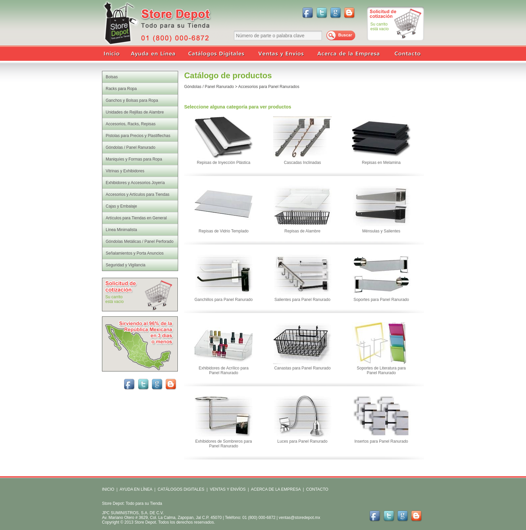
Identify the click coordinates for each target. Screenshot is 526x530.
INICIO (108, 489)
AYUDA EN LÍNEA (135, 489)
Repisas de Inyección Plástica (223, 162)
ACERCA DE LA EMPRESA (275, 489)
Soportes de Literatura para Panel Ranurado (381, 370)
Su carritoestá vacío (379, 26)
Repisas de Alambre (302, 231)
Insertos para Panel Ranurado (381, 441)
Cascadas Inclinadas (302, 162)
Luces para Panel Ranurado (302, 441)
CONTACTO (317, 489)
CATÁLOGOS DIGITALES (181, 489)
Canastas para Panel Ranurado (302, 368)
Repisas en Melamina (381, 162)
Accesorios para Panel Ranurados (268, 86)
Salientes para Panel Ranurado (302, 299)
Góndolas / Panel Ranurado (209, 86)
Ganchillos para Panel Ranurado (224, 299)
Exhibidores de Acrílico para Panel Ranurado (224, 370)
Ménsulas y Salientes (381, 231)
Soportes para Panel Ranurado (381, 299)
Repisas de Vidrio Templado (224, 231)
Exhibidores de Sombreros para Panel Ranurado (223, 443)
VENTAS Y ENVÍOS (227, 489)
